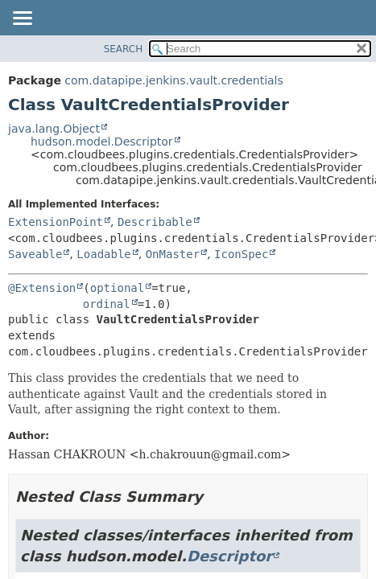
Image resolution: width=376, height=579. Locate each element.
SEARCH (123, 49)
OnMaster (173, 254)
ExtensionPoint (55, 222)
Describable (155, 222)
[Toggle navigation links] (21, 19)
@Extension (42, 287)
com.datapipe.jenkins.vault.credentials (173, 80)
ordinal (106, 304)
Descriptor (229, 556)
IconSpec (241, 254)
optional (117, 287)
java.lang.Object (54, 128)
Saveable (35, 254)
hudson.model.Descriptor (102, 141)
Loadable (103, 254)
